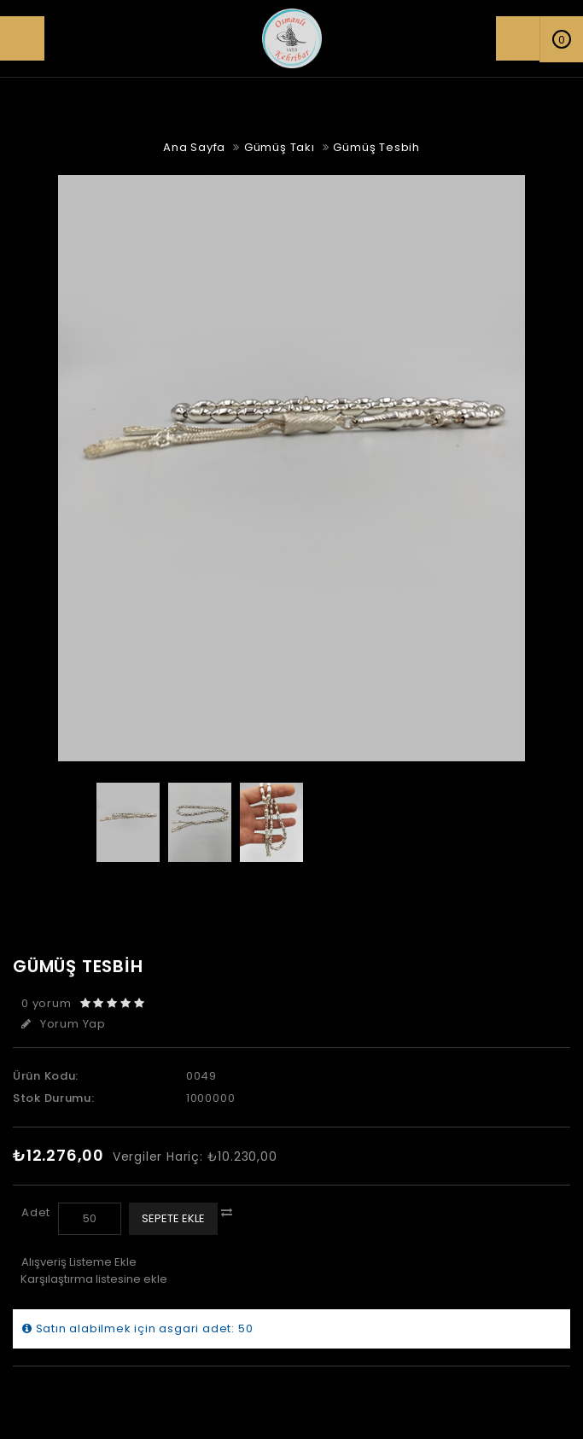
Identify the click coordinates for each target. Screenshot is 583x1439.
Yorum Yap (63, 1024)
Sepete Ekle (173, 1218)
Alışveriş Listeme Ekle (79, 1262)
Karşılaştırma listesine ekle (93, 1279)
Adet (35, 1212)
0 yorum (46, 1003)
